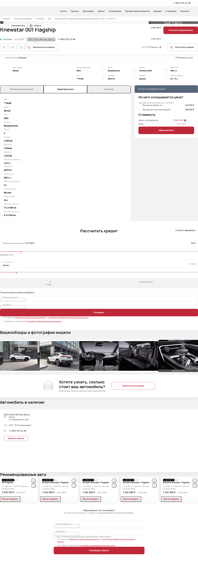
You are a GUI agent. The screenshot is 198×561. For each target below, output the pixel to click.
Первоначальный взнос (14, 243)
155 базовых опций (184, 58)
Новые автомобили (23, 19)
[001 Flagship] (7, 482)
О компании (170, 11)
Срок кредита (8, 262)
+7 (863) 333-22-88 (181, 3)
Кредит (101, 11)
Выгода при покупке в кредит (156, 109)
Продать (75, 11)
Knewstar (40, 19)
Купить (63, 11)
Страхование (115, 11)
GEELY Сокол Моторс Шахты (41, 39)
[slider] (21, 251)
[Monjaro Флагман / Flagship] (55, 482)
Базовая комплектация (21, 89)
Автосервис (88, 11)
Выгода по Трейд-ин (152, 105)
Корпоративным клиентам (137, 11)
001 (49, 19)
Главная (6, 19)
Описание (109, 89)
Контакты (184, 11)
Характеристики (65, 89)
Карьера (157, 11)
